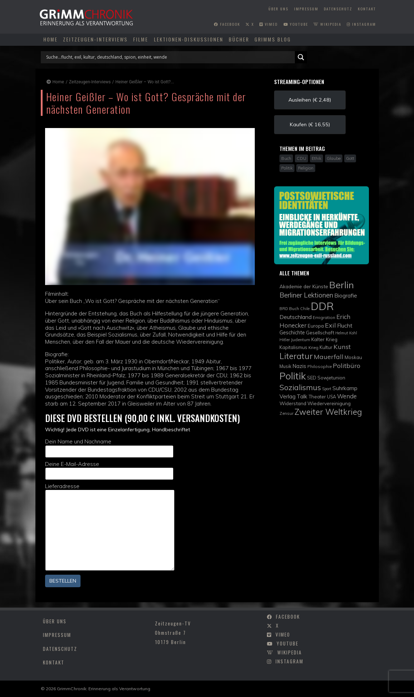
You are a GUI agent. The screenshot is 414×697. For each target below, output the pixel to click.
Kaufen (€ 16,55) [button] (310, 124)
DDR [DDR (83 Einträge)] (322, 306)
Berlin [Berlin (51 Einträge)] (341, 284)
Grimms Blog (272, 39)
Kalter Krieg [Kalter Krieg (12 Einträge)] (324, 339)
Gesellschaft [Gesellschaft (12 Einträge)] (320, 332)
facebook (227, 24)
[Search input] (169, 57)
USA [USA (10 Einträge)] (331, 396)
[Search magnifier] (301, 57)
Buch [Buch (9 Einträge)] (294, 308)
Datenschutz (338, 8)
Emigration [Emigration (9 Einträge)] (324, 317)
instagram (361, 24)
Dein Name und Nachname (109, 448)
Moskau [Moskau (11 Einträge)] (353, 357)
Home (50, 39)
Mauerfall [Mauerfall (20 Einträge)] (329, 356)
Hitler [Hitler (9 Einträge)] (284, 339)
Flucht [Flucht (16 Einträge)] (344, 325)
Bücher (239, 39)
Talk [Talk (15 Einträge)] (302, 396)
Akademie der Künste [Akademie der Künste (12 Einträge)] (303, 286)
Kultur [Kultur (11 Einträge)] (326, 347)
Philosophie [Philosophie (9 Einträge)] (319, 366)
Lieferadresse (110, 527)
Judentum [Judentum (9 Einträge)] (300, 339)
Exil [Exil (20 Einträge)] (330, 325)
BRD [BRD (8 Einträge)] (283, 308)
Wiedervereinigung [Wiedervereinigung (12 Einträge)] (329, 403)
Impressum (306, 8)
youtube (295, 24)
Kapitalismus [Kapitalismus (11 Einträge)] (293, 347)
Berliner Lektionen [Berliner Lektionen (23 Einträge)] (306, 295)
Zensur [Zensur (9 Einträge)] (286, 413)
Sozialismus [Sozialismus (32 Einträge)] (300, 387)
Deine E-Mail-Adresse (109, 470)
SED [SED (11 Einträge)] (311, 378)
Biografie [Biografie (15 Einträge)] (345, 295)
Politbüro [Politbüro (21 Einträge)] (346, 366)
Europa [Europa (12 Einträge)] (316, 326)
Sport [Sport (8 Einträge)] (326, 388)
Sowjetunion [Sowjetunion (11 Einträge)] (331, 378)
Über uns (278, 8)
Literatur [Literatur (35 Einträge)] (296, 356)
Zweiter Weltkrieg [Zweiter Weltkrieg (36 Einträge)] (328, 412)
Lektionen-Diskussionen (188, 39)
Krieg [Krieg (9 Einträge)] (313, 347)
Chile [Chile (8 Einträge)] (305, 308)
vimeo (268, 24)
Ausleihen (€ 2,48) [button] (309, 100)
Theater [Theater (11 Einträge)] (317, 396)
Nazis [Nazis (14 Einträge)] (299, 366)
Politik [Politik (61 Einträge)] (292, 376)
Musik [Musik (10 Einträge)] (285, 366)
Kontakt (367, 8)
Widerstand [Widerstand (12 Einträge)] (292, 403)
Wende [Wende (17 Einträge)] (347, 396)
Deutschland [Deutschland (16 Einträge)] (295, 316)
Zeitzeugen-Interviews (95, 39)
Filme (140, 39)
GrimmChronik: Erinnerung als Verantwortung (103, 688)
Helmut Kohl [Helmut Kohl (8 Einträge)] (346, 332)
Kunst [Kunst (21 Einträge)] (342, 347)
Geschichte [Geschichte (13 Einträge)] (292, 332)
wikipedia (327, 24)
